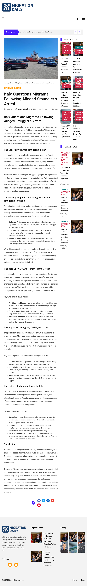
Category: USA (68, 119)
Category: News (68, 46)
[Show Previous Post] (75, 32)
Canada (79, 47)
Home (6, 83)
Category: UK (68, 52)
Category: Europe (65, 154)
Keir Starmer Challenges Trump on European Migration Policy (50, 538)
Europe (12, 83)
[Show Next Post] (79, 32)
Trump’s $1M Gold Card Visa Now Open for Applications (65, 131)
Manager (9, 109)
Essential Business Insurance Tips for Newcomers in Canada (50, 557)
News (17, 88)
